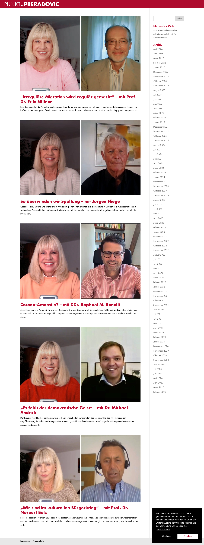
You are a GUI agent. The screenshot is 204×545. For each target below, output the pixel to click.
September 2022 (161, 250)
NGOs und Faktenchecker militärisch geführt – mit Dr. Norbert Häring (165, 34)
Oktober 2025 (160, 81)
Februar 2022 (159, 282)
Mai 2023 (158, 214)
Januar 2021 (159, 342)
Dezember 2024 (161, 127)
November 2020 (161, 351)
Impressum (25, 541)
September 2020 (161, 360)
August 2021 (159, 310)
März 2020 (158, 387)
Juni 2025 (157, 99)
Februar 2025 (159, 118)
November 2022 (161, 241)
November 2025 (161, 77)
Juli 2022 (157, 259)
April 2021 (158, 328)
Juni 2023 (157, 209)
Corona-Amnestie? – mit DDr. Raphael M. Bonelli (70, 305)
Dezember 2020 (161, 346)
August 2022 (159, 255)
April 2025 (158, 109)
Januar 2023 (159, 232)
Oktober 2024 (160, 136)
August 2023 (159, 200)
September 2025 (161, 86)
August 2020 (159, 365)
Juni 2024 (157, 154)
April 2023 (158, 218)
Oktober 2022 (160, 246)
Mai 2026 (158, 49)
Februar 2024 (159, 173)
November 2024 (161, 131)
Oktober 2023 (160, 191)
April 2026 (158, 54)
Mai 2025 (158, 104)
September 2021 (161, 305)
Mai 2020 (158, 378)
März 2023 (158, 223)
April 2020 (158, 383)
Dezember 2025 (161, 72)
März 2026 (158, 58)
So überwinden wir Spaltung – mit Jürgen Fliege (70, 201)
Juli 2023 (157, 205)
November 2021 (161, 296)
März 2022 (158, 278)
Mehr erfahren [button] (163, 529)
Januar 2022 (159, 287)
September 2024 (161, 141)
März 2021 (158, 333)
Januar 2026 (159, 67)
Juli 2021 (157, 314)
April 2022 (158, 273)
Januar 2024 (159, 177)
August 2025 (159, 90)
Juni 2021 (157, 319)
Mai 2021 (158, 323)
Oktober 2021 (160, 301)
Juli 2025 (157, 95)
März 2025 (158, 113)
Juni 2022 (157, 264)
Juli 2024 (157, 150)
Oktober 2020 (160, 355)
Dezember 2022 (161, 237)
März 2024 (158, 168)
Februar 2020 (159, 392)
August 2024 (159, 145)
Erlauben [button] (188, 536)
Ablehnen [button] (166, 536)
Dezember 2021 (161, 291)
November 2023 (161, 186)
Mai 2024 (158, 159)
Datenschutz (38, 541)
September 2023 (161, 195)
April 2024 (158, 163)
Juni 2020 (157, 374)
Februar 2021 (159, 337)
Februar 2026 (159, 63)
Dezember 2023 (161, 182)
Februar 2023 (159, 227)
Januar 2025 (159, 122)
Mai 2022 (158, 269)
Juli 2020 (157, 369)
